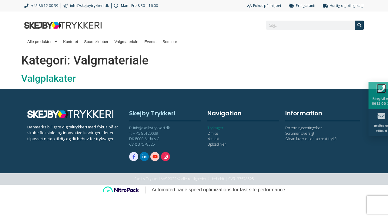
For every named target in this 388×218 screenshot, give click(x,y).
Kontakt (213, 138)
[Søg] (359, 25)
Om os (212, 133)
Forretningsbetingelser (303, 127)
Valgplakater (48, 78)
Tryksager (215, 127)
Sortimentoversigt (299, 133)
